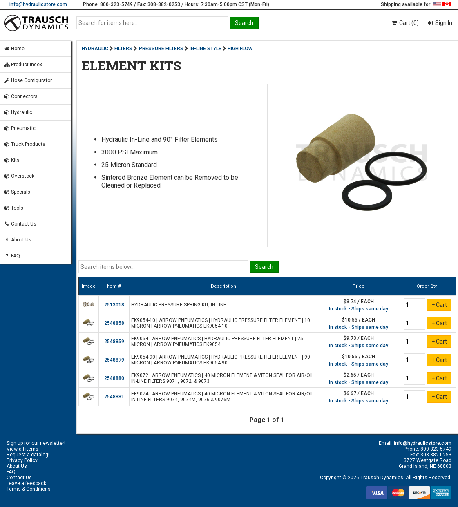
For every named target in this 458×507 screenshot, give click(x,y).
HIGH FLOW (240, 48)
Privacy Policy (22, 460)
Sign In (443, 23)
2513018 (114, 305)
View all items (22, 449)
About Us (17, 240)
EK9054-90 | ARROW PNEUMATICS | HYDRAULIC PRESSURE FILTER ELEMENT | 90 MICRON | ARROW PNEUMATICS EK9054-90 (220, 360)
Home (14, 48)
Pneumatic (20, 128)
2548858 (114, 323)
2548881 (114, 397)
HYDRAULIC (95, 48)
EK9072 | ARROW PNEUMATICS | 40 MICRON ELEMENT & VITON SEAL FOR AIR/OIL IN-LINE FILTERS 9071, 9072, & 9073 (222, 378)
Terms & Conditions (29, 489)
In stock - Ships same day (358, 309)
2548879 (114, 360)
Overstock (19, 176)
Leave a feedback (26, 483)
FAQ (12, 256)
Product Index (23, 64)
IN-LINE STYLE (205, 48)
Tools (13, 208)
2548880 (114, 378)
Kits (12, 160)
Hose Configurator (28, 80)
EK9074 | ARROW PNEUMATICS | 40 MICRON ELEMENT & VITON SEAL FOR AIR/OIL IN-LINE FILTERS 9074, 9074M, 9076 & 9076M (222, 396)
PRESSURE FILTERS (161, 48)
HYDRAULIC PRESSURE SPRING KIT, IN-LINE (178, 305)
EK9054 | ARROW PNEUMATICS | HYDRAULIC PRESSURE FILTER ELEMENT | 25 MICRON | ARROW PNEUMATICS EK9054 (217, 341)
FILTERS (123, 48)
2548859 (114, 341)
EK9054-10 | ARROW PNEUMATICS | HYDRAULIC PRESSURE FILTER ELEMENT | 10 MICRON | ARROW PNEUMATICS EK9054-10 (220, 323)
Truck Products (24, 144)
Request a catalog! (28, 455)
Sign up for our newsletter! (36, 443)
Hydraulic (18, 112)
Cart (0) (405, 23)
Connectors (21, 96)
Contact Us (20, 224)
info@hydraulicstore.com (38, 4)
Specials (17, 192)
